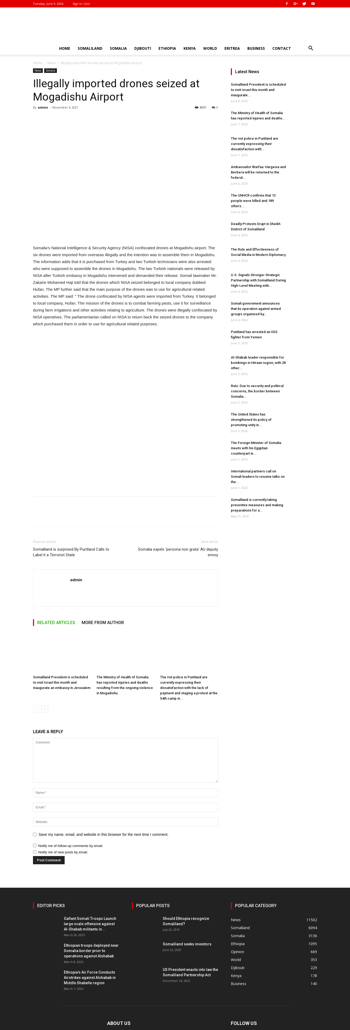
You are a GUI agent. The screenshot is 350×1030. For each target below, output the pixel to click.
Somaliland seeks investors (187, 944)
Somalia (118, 48)
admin (43, 107)
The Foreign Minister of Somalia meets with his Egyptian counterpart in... (256, 448)
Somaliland (90, 48)
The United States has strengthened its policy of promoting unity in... (251, 419)
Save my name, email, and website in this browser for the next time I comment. (104, 834)
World (210, 48)
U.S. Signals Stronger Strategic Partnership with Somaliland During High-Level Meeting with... (258, 280)
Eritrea (232, 48)
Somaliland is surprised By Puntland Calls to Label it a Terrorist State (71, 552)
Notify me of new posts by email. (63, 852)
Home (64, 48)
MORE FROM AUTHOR (103, 622)
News (51, 63)
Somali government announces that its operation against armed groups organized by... (256, 308)
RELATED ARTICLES (56, 622)
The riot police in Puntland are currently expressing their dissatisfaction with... (254, 143)
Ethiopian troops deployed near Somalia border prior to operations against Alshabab (91, 950)
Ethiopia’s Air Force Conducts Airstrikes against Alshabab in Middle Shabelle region (90, 977)
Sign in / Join (81, 4)
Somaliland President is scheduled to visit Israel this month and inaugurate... (258, 89)
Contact (281, 48)
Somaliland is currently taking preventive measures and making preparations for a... (257, 505)
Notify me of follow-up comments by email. (70, 846)
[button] (310, 48)
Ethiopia (167, 48)
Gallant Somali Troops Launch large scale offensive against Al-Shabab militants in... (90, 923)
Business (256, 48)
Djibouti (142, 48)
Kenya (190, 48)
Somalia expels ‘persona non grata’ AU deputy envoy (178, 552)
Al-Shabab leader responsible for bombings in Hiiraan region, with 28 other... (258, 362)
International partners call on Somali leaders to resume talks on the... (258, 476)
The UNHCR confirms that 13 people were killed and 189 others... (253, 200)
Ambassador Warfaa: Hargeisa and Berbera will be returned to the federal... (258, 172)
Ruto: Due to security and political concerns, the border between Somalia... (257, 391)
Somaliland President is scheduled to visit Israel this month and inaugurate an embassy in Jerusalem (61, 682)
